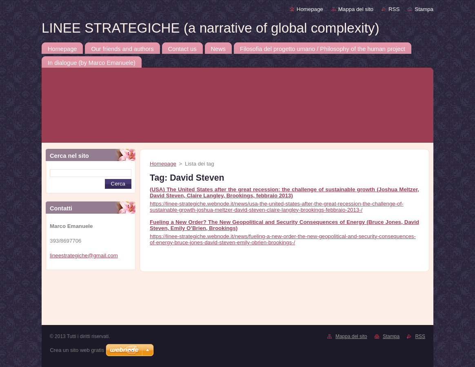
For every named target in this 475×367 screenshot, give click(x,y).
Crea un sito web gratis (77, 350)
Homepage (310, 9)
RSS (394, 9)
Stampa (424, 9)
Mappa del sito (355, 9)
